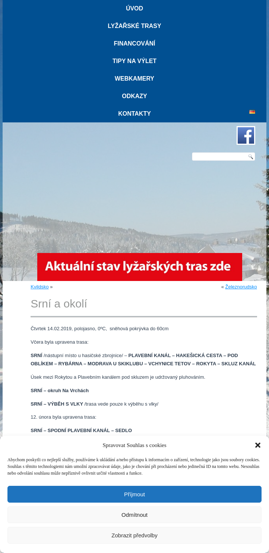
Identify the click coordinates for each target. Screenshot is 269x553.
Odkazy (134, 96)
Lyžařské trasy (134, 26)
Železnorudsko (241, 287)
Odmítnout (134, 515)
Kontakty (134, 113)
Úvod (134, 8)
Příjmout (134, 494)
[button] (258, 445)
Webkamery (134, 78)
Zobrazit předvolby (134, 535)
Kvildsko (39, 287)
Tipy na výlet (134, 61)
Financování (134, 43)
